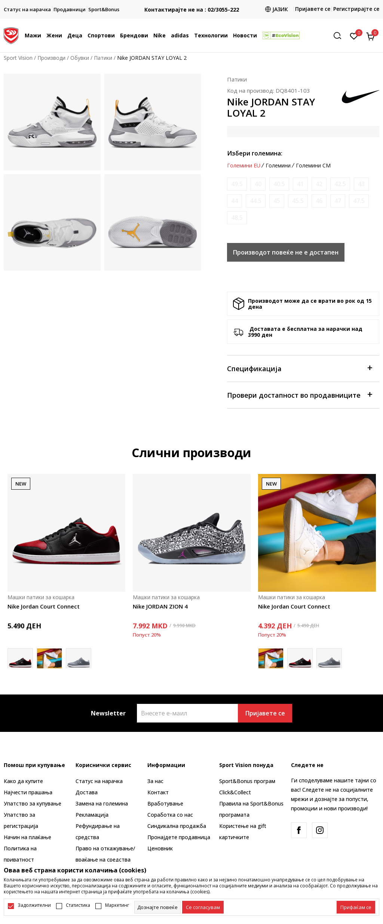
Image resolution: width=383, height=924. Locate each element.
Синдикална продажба (176, 825)
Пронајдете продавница (178, 837)
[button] (340, 35)
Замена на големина (102, 803)
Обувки (79, 57)
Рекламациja (92, 814)
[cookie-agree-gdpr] (203, 907)
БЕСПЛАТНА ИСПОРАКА (187, 3)
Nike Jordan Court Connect (43, 606)
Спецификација (299, 368)
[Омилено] (354, 35)
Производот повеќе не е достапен (285, 252)
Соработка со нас (170, 814)
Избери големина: (254, 153)
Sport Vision (18, 57)
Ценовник (160, 848)
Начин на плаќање (27, 837)
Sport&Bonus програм (247, 781)
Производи (51, 57)
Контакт (158, 792)
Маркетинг (117, 905)
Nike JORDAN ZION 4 (160, 606)
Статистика (78, 905)
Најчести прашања (28, 792)
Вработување (165, 803)
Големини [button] (278, 166)
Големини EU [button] (243, 166)
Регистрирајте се (356, 8)
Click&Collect (235, 792)
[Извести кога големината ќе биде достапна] (237, 184)
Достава (87, 792)
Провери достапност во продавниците (299, 394)
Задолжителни (34, 905)
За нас (155, 781)
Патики (103, 57)
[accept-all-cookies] (356, 907)
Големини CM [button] (313, 166)
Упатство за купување (32, 803)
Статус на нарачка (99, 781)
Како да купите (23, 781)
